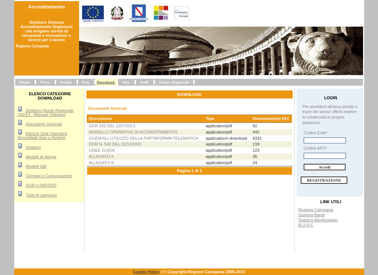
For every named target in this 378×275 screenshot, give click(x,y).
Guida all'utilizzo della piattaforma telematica (143, 138)
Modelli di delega (41, 157)
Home (24, 82)
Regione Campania (316, 210)
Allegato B (101, 162)
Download (105, 82)
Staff (144, 82)
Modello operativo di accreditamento (133, 132)
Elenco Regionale (174, 82)
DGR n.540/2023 (41, 185)
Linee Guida (102, 150)
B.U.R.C (306, 225)
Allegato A (101, 156)
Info (125, 82)
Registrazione (324, 180)
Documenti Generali (44, 124)
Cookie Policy (146, 272)
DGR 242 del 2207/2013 (112, 126)
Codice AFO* (315, 148)
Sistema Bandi (312, 215)
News (44, 82)
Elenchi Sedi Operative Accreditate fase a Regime (42, 135)
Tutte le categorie (41, 195)
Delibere (33, 147)
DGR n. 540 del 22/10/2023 (115, 144)
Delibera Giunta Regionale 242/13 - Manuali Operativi (46, 112)
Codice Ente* (315, 133)
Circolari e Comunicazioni (49, 176)
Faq (85, 82)
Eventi (65, 82)
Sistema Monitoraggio (318, 220)
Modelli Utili (36, 166)
